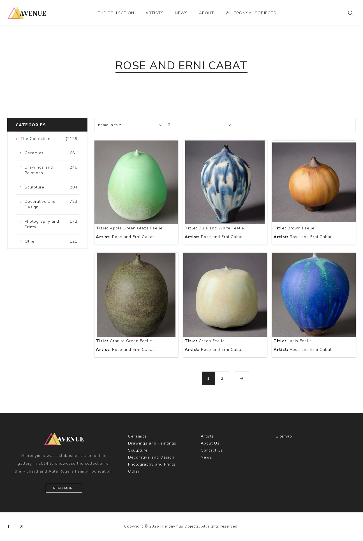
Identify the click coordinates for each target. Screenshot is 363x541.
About (206, 13)
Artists (154, 13)
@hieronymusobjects (250, 13)
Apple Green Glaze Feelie (129, 228)
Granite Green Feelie (124, 341)
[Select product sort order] (129, 125)
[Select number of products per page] (199, 125)
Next (242, 378)
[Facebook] (8, 526)
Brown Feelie (294, 228)
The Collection (116, 13)
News (181, 13)
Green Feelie (205, 341)
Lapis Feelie (293, 341)
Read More (64, 488)
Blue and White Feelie (214, 228)
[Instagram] (20, 526)
